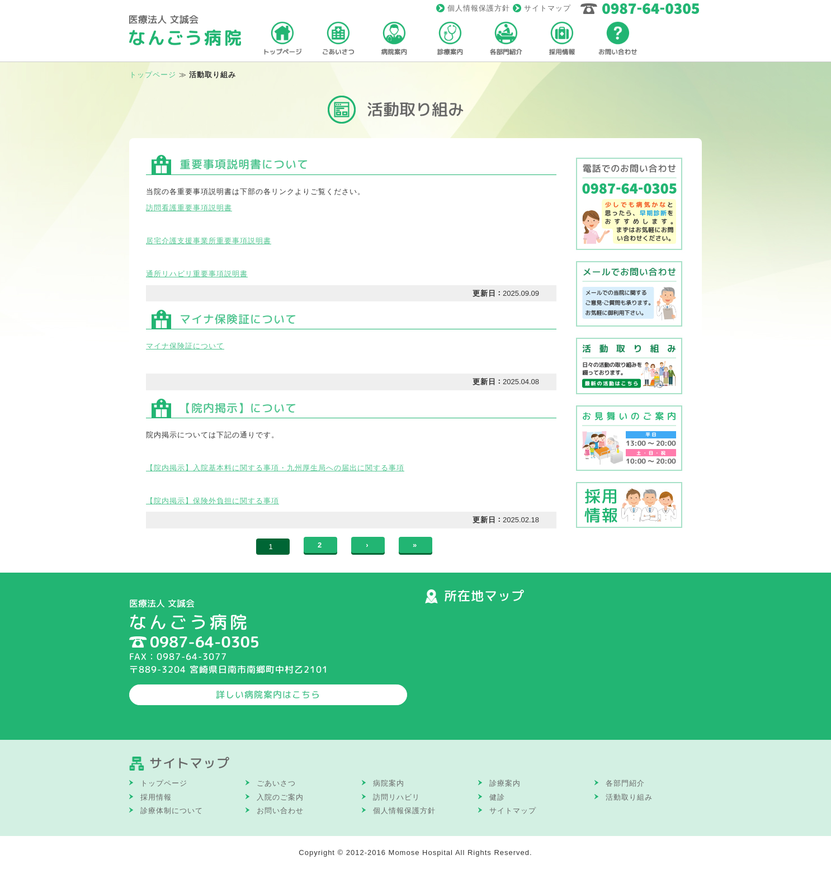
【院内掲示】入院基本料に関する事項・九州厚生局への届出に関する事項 (275, 468)
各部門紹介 (625, 783)
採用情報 (156, 797)
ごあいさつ (276, 783)
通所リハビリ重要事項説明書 (197, 274)
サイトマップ (547, 8)
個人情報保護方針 (478, 8)
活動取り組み (629, 797)
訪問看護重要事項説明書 (189, 208)
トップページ (152, 74)
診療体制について (171, 810)
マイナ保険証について (238, 319)
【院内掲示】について (238, 407)
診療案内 (505, 783)
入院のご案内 (280, 797)
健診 (497, 797)
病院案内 (388, 783)
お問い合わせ (280, 810)
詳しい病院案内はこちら (268, 694)
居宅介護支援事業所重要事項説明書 (208, 241)
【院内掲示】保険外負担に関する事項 (212, 501)
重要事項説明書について (244, 164)
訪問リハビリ (396, 797)
